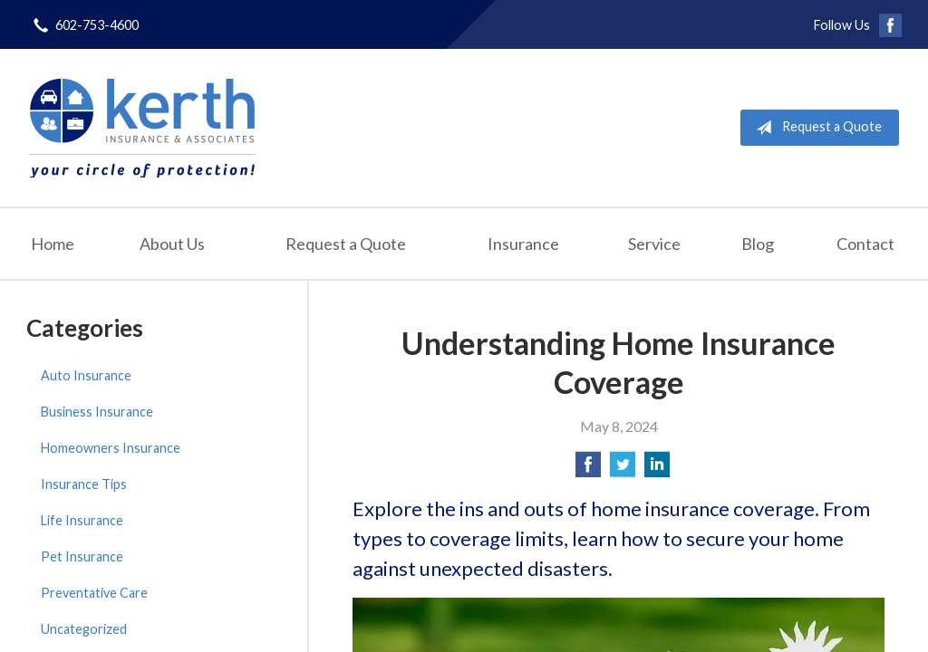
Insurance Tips (84, 484)
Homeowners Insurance (110, 447)
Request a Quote (815, 128)
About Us (172, 244)
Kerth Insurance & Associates (142, 127)
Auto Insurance (86, 375)
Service (654, 244)
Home (52, 244)
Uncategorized (84, 629)
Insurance (523, 244)
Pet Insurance (82, 556)
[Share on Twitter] (622, 469)
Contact (865, 244)
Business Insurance (97, 411)
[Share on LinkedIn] (657, 469)
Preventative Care (94, 592)
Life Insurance (82, 520)
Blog (757, 244)
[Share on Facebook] (588, 469)
